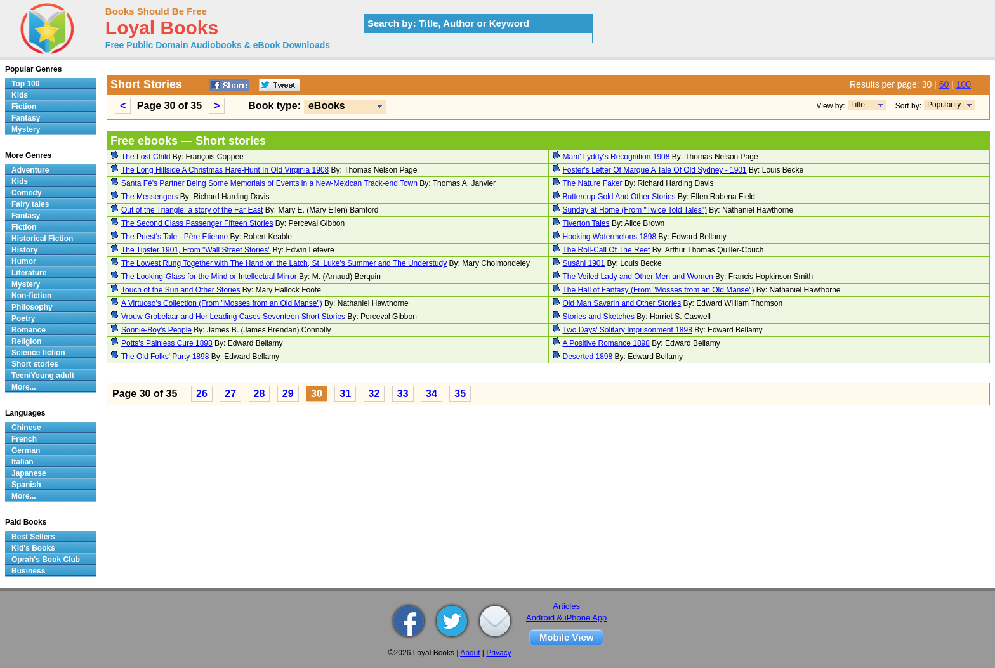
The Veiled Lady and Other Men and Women (638, 276)
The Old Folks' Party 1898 (165, 356)
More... (23, 387)
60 (944, 84)
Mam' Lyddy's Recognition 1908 (616, 156)
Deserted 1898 (588, 356)
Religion (26, 341)
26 (202, 393)
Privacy (498, 652)
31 (345, 393)
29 (288, 393)
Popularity (944, 104)
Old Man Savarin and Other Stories (622, 303)
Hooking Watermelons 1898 (610, 236)
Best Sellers (33, 536)
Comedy (26, 192)
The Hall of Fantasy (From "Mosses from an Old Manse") (658, 289)
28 (259, 393)
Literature (28, 272)
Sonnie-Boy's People (156, 329)
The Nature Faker (593, 183)
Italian (22, 461)
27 (230, 393)
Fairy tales (30, 204)
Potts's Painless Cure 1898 (167, 343)
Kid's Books (33, 548)
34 (431, 393)
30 (316, 393)
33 (403, 393)
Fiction (23, 106)
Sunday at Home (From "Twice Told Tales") (635, 210)
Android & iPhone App (566, 617)
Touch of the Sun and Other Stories (180, 289)
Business (28, 570)
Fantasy (25, 118)
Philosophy (32, 307)
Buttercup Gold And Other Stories (619, 196)
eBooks (326, 105)
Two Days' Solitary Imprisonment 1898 (627, 329)
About (470, 652)
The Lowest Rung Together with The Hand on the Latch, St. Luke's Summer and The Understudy (284, 263)
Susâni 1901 (584, 263)
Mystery (25, 129)
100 (963, 84)
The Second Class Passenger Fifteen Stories (197, 223)
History (24, 250)
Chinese (26, 427)
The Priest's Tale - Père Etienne (174, 236)
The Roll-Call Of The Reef (606, 250)
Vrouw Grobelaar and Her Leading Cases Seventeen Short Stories (233, 316)
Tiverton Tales (586, 223)
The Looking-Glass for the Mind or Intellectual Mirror (209, 276)
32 (374, 393)
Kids (19, 95)
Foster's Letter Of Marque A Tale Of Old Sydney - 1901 (655, 170)
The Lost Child (145, 156)
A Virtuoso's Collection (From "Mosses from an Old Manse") (221, 303)
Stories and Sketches (599, 316)
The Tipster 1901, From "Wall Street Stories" (196, 250)
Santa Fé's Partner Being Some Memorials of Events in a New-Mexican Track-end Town (269, 183)
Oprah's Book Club (45, 559)
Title (858, 104)
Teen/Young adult (42, 375)
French (24, 439)
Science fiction (38, 352)
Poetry (23, 318)
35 (460, 393)
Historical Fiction (42, 238)
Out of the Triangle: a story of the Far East (192, 210)
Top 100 (25, 83)
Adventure (30, 170)
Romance (28, 329)
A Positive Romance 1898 (606, 343)
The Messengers (149, 196)
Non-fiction (31, 295)
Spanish (26, 484)
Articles (566, 606)
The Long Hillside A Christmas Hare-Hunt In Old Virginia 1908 (225, 170)
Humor (23, 261)
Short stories (34, 364)
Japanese (28, 473)
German (25, 450)
